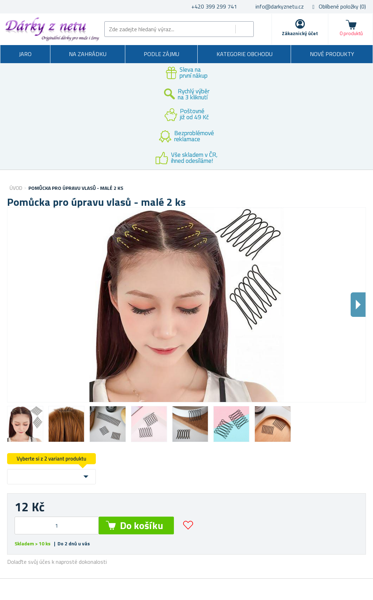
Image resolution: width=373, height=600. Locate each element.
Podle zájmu (161, 54)
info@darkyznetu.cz (280, 6)
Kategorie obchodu (244, 54)
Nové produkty (332, 54)
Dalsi (358, 304)
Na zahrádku (87, 54)
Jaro (25, 54)
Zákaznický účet (300, 33)
